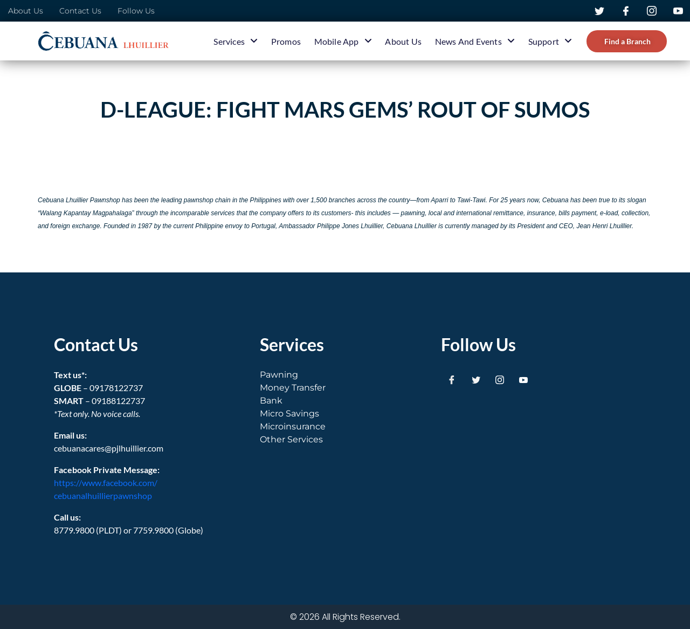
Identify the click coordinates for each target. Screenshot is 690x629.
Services (235, 41)
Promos (286, 41)
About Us (403, 41)
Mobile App (343, 41)
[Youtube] (523, 379)
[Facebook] (452, 379)
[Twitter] (476, 379)
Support (550, 41)
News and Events (475, 41)
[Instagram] (500, 379)
